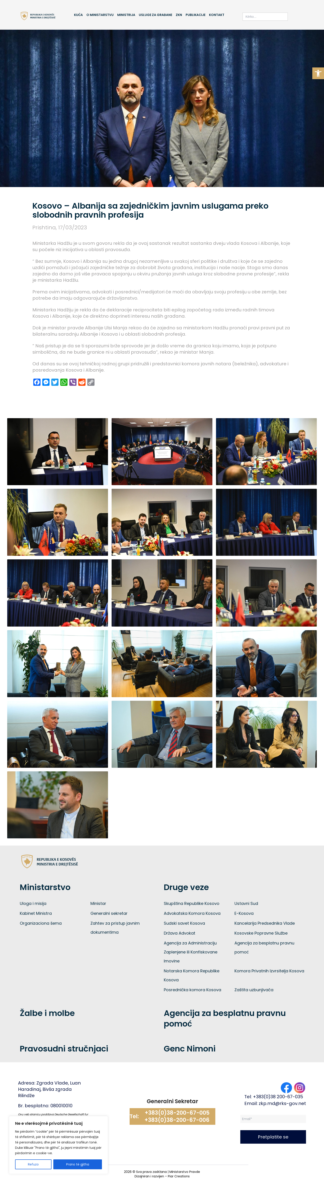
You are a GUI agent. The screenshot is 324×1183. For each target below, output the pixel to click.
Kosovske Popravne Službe (261, 933)
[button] (318, 73)
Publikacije (195, 15)
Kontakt (216, 15)
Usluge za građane (155, 15)
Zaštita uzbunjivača (253, 990)
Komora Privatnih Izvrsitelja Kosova (269, 971)
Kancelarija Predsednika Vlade (264, 923)
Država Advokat (179, 933)
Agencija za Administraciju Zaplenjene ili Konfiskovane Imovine (190, 952)
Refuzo (33, 1164)
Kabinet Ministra (36, 913)
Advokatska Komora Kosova (192, 913)
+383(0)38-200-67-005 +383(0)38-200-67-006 (176, 1116)
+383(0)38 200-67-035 (278, 1097)
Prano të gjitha (77, 1164)
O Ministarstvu (100, 15)
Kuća (78, 15)
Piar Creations (179, 1176)
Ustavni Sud (246, 903)
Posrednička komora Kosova (192, 990)
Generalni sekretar (109, 913)
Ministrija (126, 15)
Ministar (98, 903)
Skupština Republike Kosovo (191, 903)
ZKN (179, 15)
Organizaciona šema (41, 923)
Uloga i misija (33, 903)
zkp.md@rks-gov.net (282, 1103)
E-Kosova (244, 913)
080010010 (61, 1106)
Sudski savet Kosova (184, 923)
